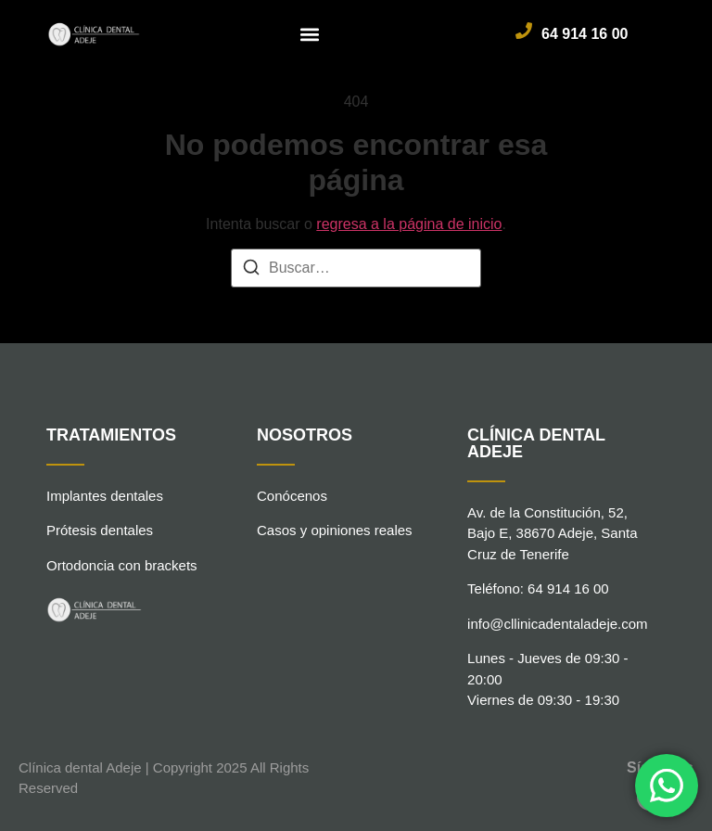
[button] (310, 34)
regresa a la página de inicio (409, 224)
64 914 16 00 (584, 34)
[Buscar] (251, 270)
